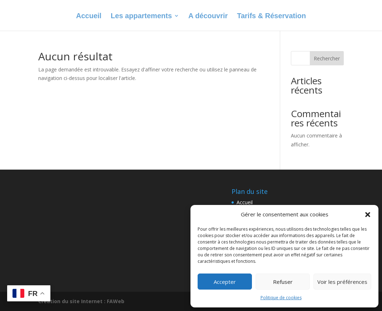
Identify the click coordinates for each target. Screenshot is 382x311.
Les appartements (141, 16)
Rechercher (327, 58)
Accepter (225, 281)
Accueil (88, 16)
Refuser (283, 281)
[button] (367, 214)
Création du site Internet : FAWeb (81, 301)
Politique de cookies (281, 298)
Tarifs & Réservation (271, 16)
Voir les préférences (342, 281)
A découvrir (208, 16)
